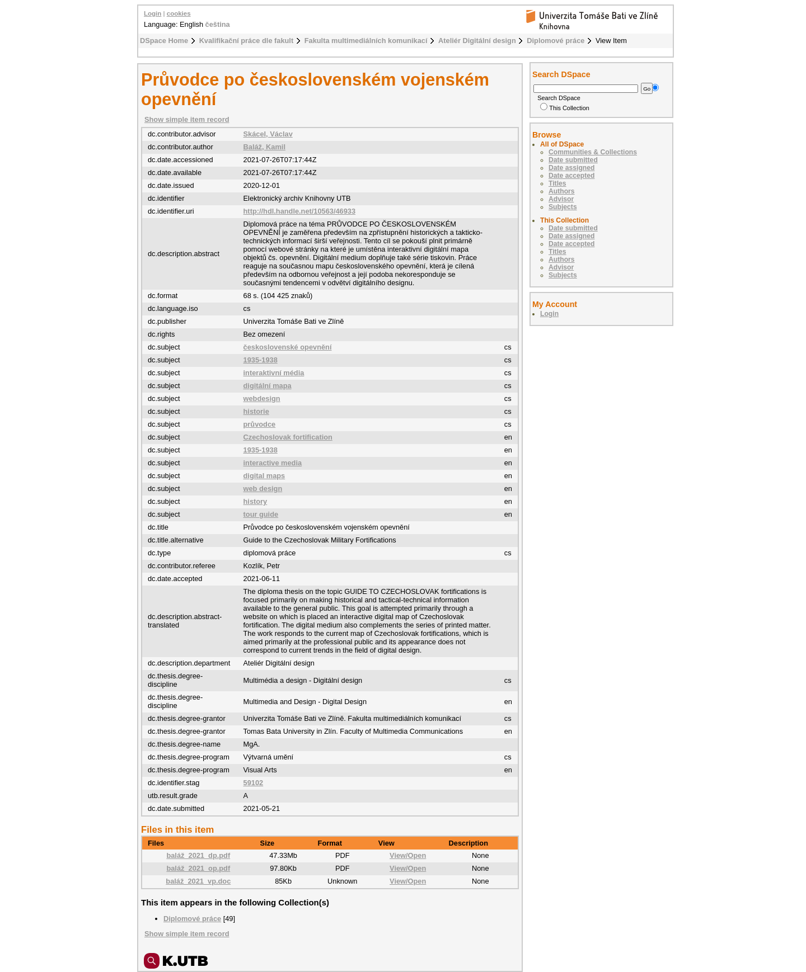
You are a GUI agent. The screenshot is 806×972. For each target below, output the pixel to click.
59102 (253, 782)
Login (152, 13)
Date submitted (573, 160)
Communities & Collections (593, 152)
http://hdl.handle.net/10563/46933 (299, 211)
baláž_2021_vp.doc (198, 881)
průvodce (259, 424)
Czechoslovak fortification (287, 437)
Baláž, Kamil (264, 147)
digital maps (264, 475)
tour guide (261, 514)
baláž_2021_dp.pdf (198, 855)
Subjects (563, 207)
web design (263, 488)
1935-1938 (260, 360)
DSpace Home (164, 40)
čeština (217, 24)
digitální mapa (267, 385)
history (255, 501)
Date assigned (571, 168)
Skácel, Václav (268, 134)
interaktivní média (273, 373)
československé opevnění (287, 347)
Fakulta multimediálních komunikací (366, 40)
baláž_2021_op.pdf (198, 868)
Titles (557, 183)
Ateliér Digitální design (477, 40)
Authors (562, 191)
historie (256, 411)
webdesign (261, 398)
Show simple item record (186, 119)
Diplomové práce (555, 40)
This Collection (564, 108)
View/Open (408, 855)
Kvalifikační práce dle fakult (246, 40)
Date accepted (571, 176)
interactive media (272, 463)
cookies (179, 13)
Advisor (561, 199)
